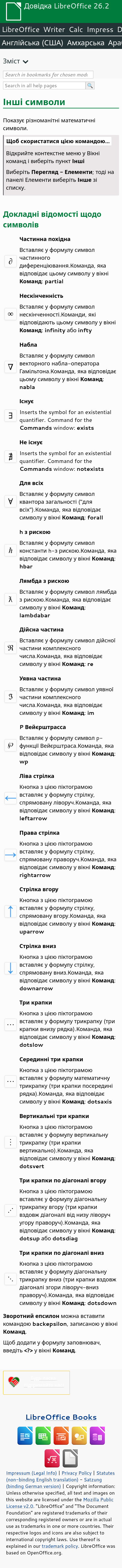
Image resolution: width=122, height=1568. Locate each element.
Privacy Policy (76, 1473)
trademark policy (60, 1546)
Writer (54, 29)
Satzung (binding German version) (54, 1482)
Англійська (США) (33, 42)
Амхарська (86, 42)
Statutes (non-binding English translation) (60, 1476)
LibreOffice (20, 29)
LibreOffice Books (61, 1417)
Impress (100, 29)
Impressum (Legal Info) (31, 1473)
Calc (76, 29)
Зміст (11, 61)
